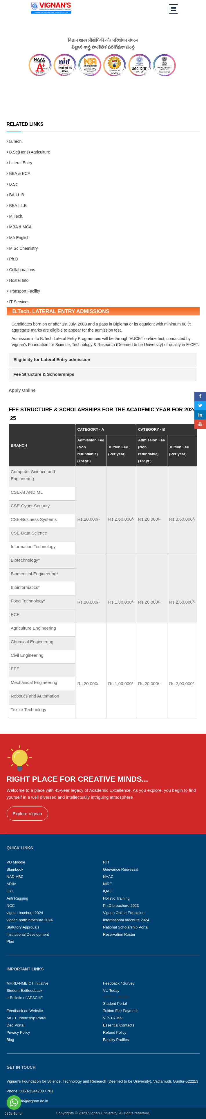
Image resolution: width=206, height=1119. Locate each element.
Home (163, 88)
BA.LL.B (15, 195)
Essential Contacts (118, 1025)
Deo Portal (15, 1025)
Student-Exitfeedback (25, 990)
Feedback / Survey (118, 983)
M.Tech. (15, 216)
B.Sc (12, 184)
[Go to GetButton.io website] (14, 1113)
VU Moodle (16, 862)
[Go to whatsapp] (14, 1102)
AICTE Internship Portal (26, 1018)
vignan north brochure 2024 (30, 920)
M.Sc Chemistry (22, 248)
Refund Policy (114, 1032)
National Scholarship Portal (126, 927)
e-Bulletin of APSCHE (25, 998)
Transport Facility (23, 291)
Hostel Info (18, 280)
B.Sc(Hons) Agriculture (28, 152)
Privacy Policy (18, 1032)
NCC (11, 905)
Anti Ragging (17, 898)
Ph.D (12, 259)
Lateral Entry (19, 162)
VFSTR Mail (113, 1018)
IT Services (18, 301)
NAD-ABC (15, 876)
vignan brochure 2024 (25, 913)
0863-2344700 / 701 (36, 1091)
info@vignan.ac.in (33, 1101)
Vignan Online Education (123, 913)
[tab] (103, 359)
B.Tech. (15, 141)
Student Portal (115, 1003)
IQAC (107, 891)
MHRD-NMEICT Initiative (27, 983)
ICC (10, 891)
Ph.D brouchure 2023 (121, 905)
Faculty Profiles (116, 1039)
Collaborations (21, 269)
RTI (106, 862)
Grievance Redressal (120, 869)
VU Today (111, 990)
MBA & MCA (19, 227)
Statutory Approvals (23, 927)
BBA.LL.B (17, 205)
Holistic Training (116, 898)
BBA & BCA (18, 173)
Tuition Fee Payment (120, 1011)
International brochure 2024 (126, 920)
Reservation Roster (119, 934)
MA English (18, 237)
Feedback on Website (25, 1011)
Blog (10, 1039)
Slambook (15, 869)
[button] (51, 359)
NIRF (107, 884)
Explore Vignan (27, 813)
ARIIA (12, 884)
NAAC (108, 876)
